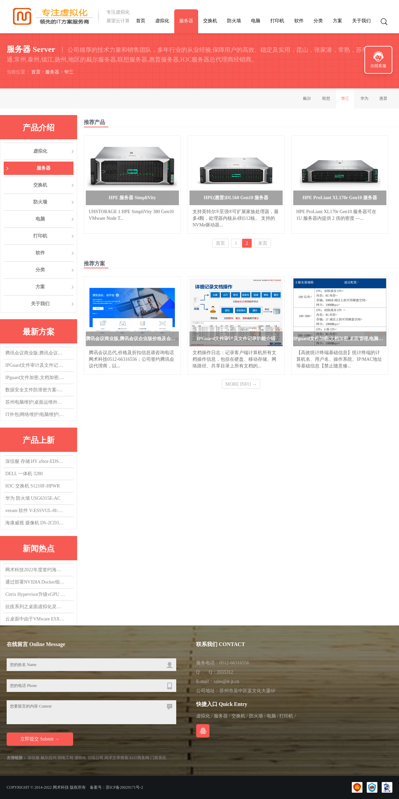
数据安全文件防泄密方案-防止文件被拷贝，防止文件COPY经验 (35, 389)
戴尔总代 (49, 757)
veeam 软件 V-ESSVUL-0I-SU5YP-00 (35, 510)
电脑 (255, 20)
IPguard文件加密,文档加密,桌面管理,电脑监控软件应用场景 (35, 377)
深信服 (34, 757)
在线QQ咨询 (202, 730)
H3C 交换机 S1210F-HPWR (32, 485)
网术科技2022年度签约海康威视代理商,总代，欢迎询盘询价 (35, 569)
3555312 (225, 672)
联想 (326, 98)
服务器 (186, 20)
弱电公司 (95, 757)
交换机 (210, 20)
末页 (262, 243)
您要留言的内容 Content (91, 712)
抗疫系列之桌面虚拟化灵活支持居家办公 (35, 606)
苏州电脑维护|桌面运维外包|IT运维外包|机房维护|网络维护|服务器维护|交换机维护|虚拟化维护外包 (35, 402)
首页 (140, 20)
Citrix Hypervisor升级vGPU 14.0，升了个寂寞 (35, 594)
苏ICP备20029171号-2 (124, 787)
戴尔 (307, 98)
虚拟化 (162, 20)
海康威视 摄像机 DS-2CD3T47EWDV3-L (35, 522)
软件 (299, 20)
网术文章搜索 (116, 757)
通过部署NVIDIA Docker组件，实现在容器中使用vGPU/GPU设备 (35, 582)
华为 (364, 98)
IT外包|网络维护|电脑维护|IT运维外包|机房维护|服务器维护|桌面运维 (35, 414)
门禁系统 (158, 757)
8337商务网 (139, 757)
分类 (318, 20)
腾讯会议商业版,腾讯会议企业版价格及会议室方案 (35, 352)
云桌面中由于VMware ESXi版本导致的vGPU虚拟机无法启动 (35, 618)
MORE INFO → (241, 384)
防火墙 (234, 20)
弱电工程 (65, 757)
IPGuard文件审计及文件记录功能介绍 (35, 365)
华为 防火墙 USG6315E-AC (33, 498)
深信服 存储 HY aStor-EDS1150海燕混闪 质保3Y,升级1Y (35, 461)
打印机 (277, 20)
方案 (337, 20)
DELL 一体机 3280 (24, 473)
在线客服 (378, 66)
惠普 (383, 98)
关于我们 (361, 20)
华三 (68, 71)
